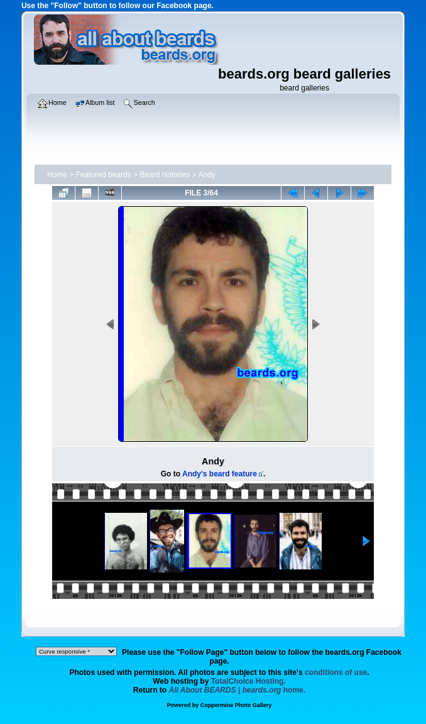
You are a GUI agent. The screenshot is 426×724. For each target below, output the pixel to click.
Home (57, 174)
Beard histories (164, 174)
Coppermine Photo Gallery (236, 705)
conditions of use (336, 672)
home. (237, 690)
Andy (206, 174)
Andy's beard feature (219, 473)
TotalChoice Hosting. (248, 681)
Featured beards (103, 174)
